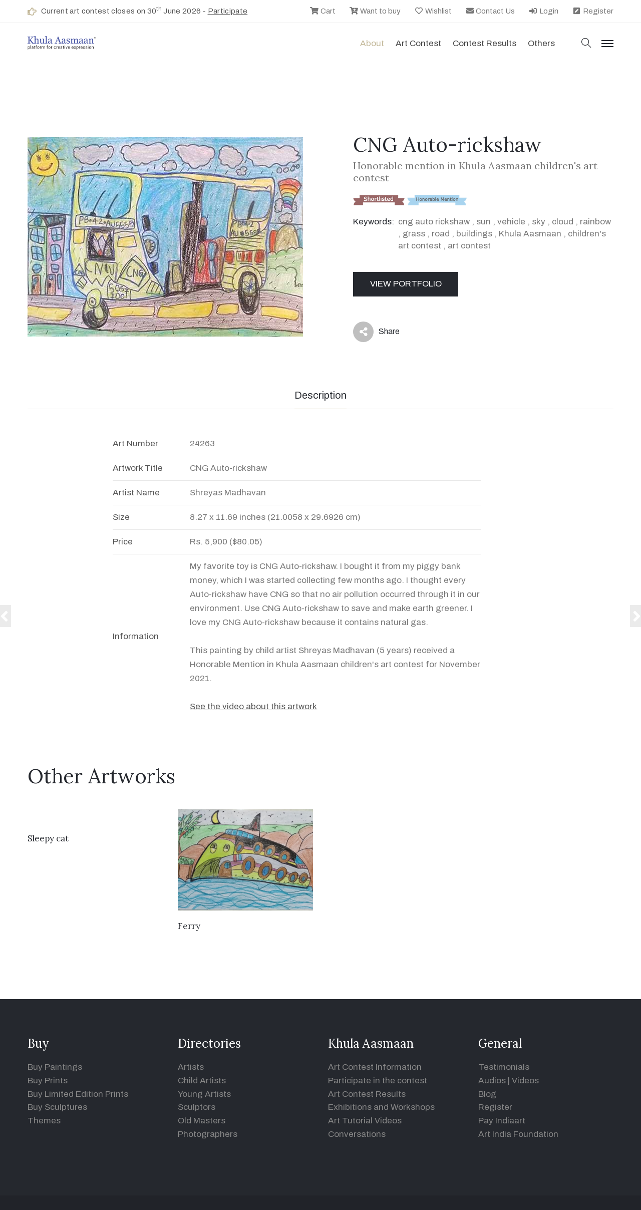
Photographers (207, 1134)
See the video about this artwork (253, 706)
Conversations (357, 1134)
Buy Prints (48, 1080)
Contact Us (490, 11)
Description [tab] (320, 395)
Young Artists (204, 1094)
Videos (525, 1080)
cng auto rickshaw (434, 221)
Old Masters (201, 1120)
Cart (322, 11)
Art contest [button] (418, 43)
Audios (492, 1080)
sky (538, 221)
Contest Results (484, 43)
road (441, 233)
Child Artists (202, 1080)
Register (592, 11)
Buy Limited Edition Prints (78, 1094)
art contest (469, 245)
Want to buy (375, 11)
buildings (474, 233)
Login (543, 11)
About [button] (372, 43)
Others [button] (541, 43)
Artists (191, 1067)
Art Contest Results (367, 1094)
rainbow (595, 221)
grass (414, 233)
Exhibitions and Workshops (381, 1107)
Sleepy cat (48, 838)
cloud (562, 221)
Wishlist (433, 11)
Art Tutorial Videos (365, 1120)
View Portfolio (406, 283)
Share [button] (376, 332)
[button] (586, 44)
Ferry (189, 926)
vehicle (511, 221)
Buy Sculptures (57, 1107)
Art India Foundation (518, 1134)
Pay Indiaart (501, 1120)
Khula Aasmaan (530, 233)
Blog (487, 1094)
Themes (44, 1120)
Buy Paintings (55, 1067)
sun (483, 221)
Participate (228, 11)
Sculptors (196, 1107)
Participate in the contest (377, 1080)
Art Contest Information (375, 1067)
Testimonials (503, 1067)
